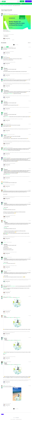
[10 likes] (6, 164)
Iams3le (4, 67)
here (7, 29)
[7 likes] (6, 85)
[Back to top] (30, 418)
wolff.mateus (4, 13)
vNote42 (4, 296)
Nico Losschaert (5, 147)
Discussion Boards (10, 5)
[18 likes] (6, 38)
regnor (4, 112)
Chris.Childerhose (5, 78)
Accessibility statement (19, 419)
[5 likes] (6, 63)
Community (2, 5)
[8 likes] (6, 216)
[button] (0, 1)
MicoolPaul (4, 220)
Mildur (4, 56)
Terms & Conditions (12, 419)
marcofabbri (4, 242)
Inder (3, 181)
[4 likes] (6, 143)
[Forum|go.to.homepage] (4, 1)
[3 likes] (6, 281)
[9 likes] (6, 198)
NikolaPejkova (4, 157)
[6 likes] (6, 52)
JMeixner (4, 270)
